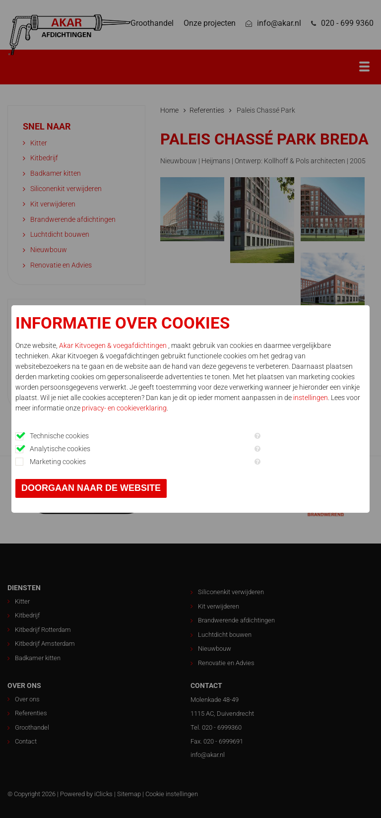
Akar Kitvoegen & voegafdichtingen (113, 345)
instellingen (310, 398)
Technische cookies (59, 436)
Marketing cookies (58, 462)
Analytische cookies (60, 449)
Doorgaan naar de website (91, 488)
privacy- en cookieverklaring (124, 408)
